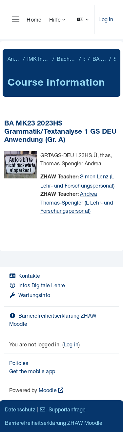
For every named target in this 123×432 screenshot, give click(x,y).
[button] (83, 19)
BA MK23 (84, 59)
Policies (18, 363)
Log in (105, 19)
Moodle (48, 390)
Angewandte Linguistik (14, 59)
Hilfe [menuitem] (55, 19)
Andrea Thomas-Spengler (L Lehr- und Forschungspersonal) (76, 202)
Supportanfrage (62, 409)
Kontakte (24, 276)
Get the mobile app (32, 371)
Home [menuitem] (34, 19)
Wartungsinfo (29, 295)
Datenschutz (20, 409)
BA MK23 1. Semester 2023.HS (99, 59)
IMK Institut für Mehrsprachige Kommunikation (38, 59)
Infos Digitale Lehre (37, 285)
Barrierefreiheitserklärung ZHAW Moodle (53, 423)
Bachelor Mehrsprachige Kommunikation (66, 59)
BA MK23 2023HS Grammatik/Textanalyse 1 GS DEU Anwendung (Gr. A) (60, 132)
